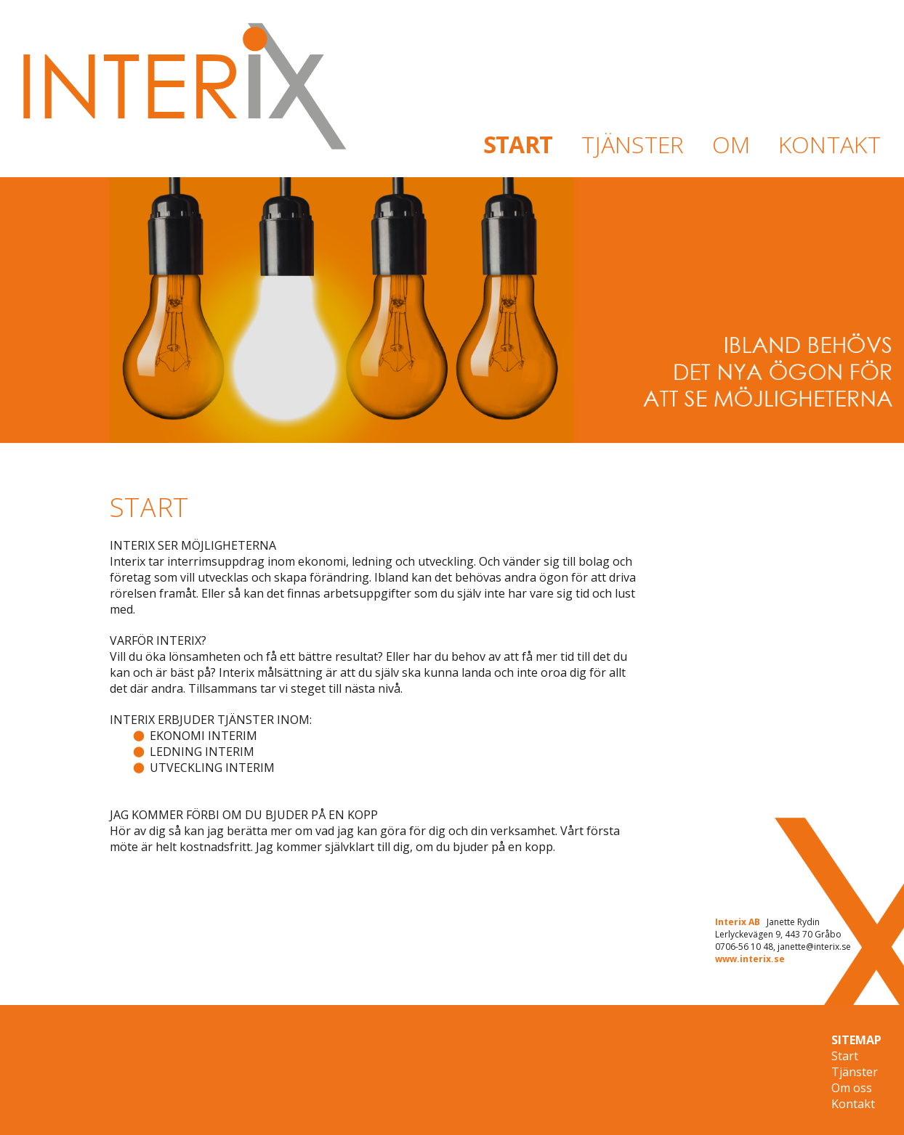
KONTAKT (829, 144)
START (517, 144)
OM (731, 144)
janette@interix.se (814, 946)
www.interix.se (750, 959)
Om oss (851, 1088)
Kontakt (853, 1104)
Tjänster (854, 1072)
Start (844, 1056)
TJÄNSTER (633, 144)
